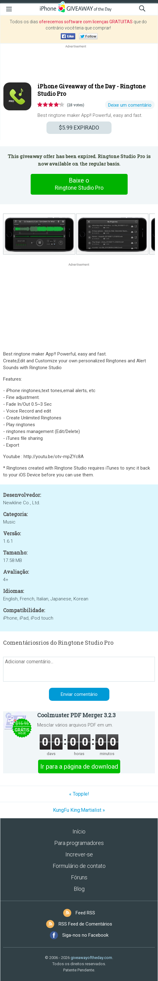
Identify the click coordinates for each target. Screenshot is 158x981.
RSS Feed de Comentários (85, 924)
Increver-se (79, 854)
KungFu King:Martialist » (79, 810)
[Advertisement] (79, 64)
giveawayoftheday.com (91, 957)
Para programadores (79, 843)
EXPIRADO (79, 127)
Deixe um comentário (129, 105)
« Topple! (79, 794)
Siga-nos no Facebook (85, 935)
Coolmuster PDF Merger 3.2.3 (76, 715)
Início (79, 831)
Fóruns (79, 877)
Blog (79, 889)
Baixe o (79, 184)
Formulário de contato (79, 866)
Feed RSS (85, 913)
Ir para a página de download (79, 766)
